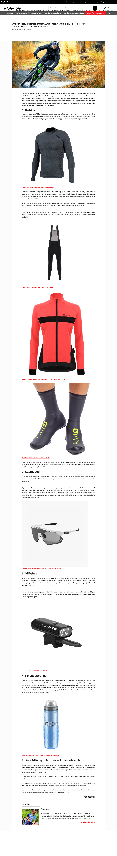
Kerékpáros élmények (53, 18)
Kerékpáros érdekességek (74, 18)
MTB (109, 18)
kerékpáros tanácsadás (24, 34)
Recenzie (10, 18)
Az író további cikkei (88, 827)
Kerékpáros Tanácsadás (95, 18)
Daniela (26, 32)
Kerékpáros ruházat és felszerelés (29, 18)
